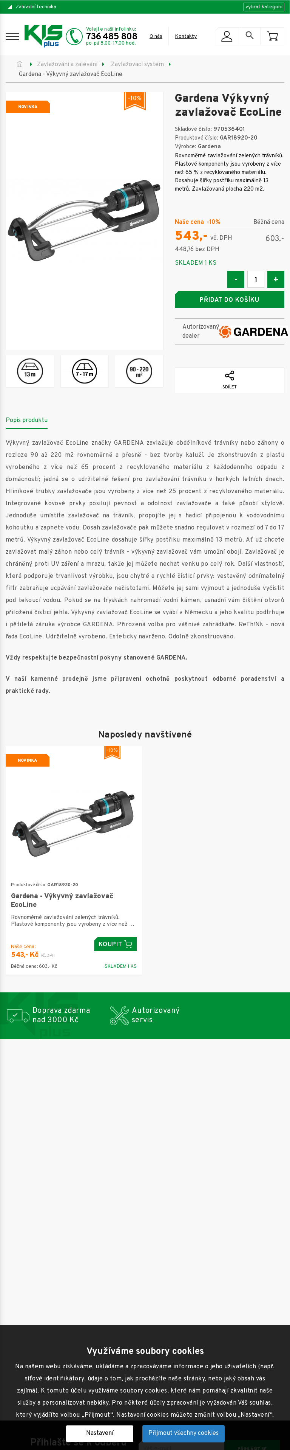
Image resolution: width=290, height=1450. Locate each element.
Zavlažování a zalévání (67, 65)
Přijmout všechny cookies (183, 1433)
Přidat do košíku (229, 300)
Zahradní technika (35, 7)
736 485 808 (111, 37)
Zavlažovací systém (137, 65)
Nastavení (99, 1433)
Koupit (115, 944)
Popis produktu (27, 420)
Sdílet (229, 380)
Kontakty (186, 36)
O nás (156, 36)
